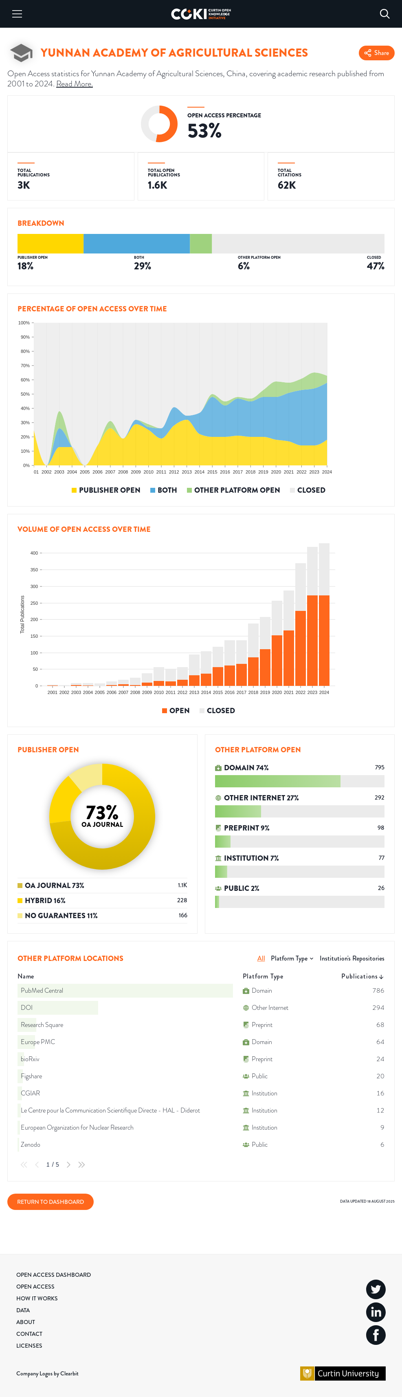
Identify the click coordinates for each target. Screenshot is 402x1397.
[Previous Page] (37, 1164)
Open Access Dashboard (53, 1275)
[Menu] (17, 14)
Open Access (35, 1286)
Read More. (74, 84)
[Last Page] (81, 1164)
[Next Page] (68, 1164)
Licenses (29, 1346)
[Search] (385, 14)
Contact (29, 1334)
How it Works (37, 1298)
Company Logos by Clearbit (47, 1373)
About (25, 1322)
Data (23, 1310)
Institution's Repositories (352, 958)
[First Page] (24, 1164)
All (261, 958)
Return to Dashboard (50, 1202)
